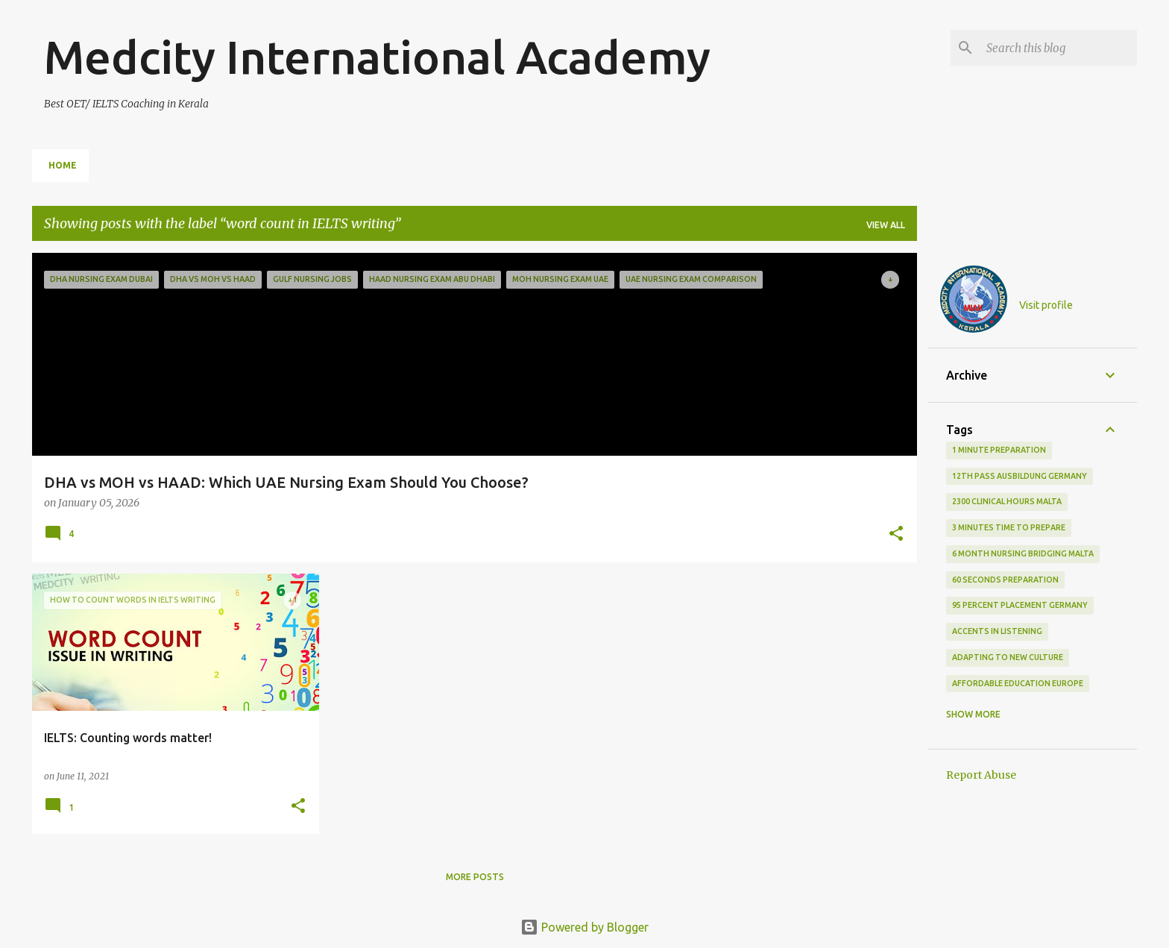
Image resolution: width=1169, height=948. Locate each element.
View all (885, 225)
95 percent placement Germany (1020, 604)
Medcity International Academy (377, 57)
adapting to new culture (1007, 657)
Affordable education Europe (1017, 683)
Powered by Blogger (584, 927)
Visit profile (1046, 305)
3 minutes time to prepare (1008, 527)
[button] (896, 534)
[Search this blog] (1058, 48)
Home (62, 165)
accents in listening (997, 631)
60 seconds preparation (1005, 579)
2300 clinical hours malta (1007, 501)
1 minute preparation (999, 449)
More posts (475, 877)
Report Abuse (981, 775)
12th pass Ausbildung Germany (1019, 475)
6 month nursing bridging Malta (1023, 553)
